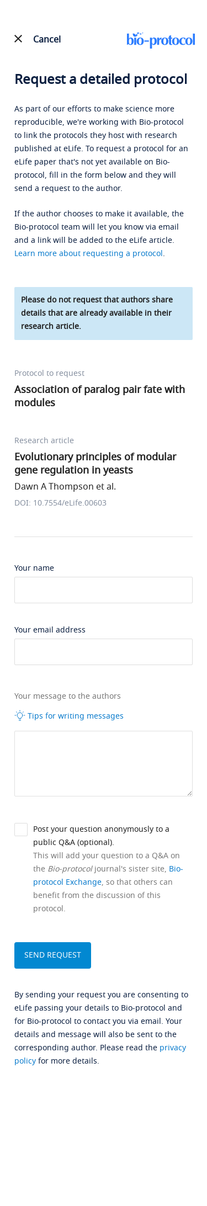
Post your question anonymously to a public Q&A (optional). (101, 836)
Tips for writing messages (69, 716)
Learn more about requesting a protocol (88, 253)
